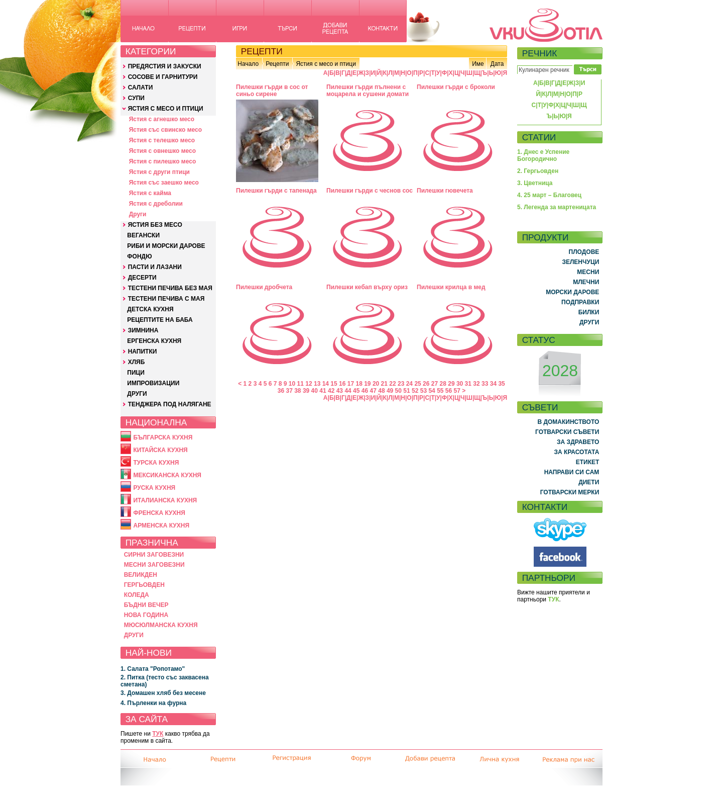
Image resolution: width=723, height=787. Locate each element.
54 (431, 390)
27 (434, 383)
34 (493, 383)
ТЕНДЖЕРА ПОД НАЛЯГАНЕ (169, 404)
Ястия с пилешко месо (162, 161)
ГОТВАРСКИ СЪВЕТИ (567, 431)
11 (300, 383)
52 (415, 390)
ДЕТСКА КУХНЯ (150, 309)
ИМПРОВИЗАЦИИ (153, 383)
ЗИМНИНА (143, 330)
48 (381, 390)
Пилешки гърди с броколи (456, 87)
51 (406, 390)
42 (331, 390)
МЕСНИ (588, 272)
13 (317, 383)
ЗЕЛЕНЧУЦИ (580, 262)
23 (401, 383)
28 (443, 383)
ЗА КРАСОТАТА (576, 452)
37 (289, 390)
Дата (497, 63)
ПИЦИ (136, 372)
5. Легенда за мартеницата (556, 207)
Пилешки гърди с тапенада (276, 190)
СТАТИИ (539, 137)
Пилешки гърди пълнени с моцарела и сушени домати (367, 90)
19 (367, 383)
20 (376, 383)
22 (392, 383)
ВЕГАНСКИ (143, 235)
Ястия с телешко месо (162, 140)
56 (448, 390)
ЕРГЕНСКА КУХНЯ (154, 340)
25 (417, 383)
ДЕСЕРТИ (142, 277)
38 (297, 390)
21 (384, 383)
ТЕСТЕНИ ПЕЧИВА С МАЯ (166, 298)
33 (484, 383)
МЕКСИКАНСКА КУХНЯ (167, 475)
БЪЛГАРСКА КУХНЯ (162, 437)
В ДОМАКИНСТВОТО (568, 421)
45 (356, 390)
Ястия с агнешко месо (161, 119)
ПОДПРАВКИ (580, 302)
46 (365, 390)
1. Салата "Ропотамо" (152, 668)
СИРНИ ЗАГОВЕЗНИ (154, 554)
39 (306, 390)
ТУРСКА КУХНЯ (156, 462)
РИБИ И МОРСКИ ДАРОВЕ (166, 245)
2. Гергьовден (537, 170)
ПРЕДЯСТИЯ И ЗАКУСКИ (164, 66)
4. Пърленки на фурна (153, 703)
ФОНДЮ (139, 256)
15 (333, 383)
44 (347, 390)
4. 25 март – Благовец (549, 195)
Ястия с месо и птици (325, 63)
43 (339, 390)
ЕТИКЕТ (587, 462)
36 (281, 390)
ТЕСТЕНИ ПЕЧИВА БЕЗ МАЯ (170, 288)
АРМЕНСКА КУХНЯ (161, 525)
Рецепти (277, 63)
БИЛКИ (588, 312)
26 (426, 383)
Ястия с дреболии (156, 203)
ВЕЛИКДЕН (140, 574)
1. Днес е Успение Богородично (543, 155)
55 (440, 390)
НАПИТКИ (142, 351)
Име (478, 63)
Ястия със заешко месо (164, 182)
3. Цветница (535, 183)
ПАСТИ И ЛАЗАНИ (155, 267)
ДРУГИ (137, 393)
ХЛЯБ (136, 362)
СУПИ (136, 98)
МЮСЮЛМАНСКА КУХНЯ (161, 625)
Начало (248, 63)
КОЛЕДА (136, 594)
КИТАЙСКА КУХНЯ (160, 450)
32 (476, 383)
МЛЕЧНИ (586, 282)
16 (342, 383)
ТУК (157, 733)
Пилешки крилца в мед (451, 287)
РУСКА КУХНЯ (154, 487)
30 (459, 383)
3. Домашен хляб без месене (163, 692)
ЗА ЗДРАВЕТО (578, 442)
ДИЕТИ (588, 482)
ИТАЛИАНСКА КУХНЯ (165, 500)
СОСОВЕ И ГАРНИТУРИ (163, 76)
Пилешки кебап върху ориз (367, 287)
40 (314, 390)
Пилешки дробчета (264, 287)
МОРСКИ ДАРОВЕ (572, 292)
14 (325, 383)
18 (358, 383)
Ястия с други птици (159, 172)
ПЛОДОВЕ (584, 251)
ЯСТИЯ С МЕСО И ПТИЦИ (165, 108)
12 (308, 383)
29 (451, 383)
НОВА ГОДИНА (146, 615)
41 (322, 390)
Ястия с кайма (150, 193)
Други (138, 214)
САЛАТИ (140, 87)
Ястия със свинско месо (165, 129)
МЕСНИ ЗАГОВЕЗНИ (154, 564)
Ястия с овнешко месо (162, 150)
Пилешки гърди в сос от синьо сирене (272, 90)
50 (398, 390)
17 (350, 383)
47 (373, 390)
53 (423, 390)
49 (390, 390)
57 (457, 390)
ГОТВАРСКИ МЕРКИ (569, 492)
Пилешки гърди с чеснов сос (369, 190)
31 (468, 383)
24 (409, 383)
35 (501, 383)
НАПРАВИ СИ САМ (571, 472)
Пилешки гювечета (445, 190)
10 (292, 383)
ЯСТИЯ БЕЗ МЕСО (155, 224)
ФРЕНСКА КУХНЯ (159, 512)
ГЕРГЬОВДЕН (144, 584)
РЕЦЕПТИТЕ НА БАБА (159, 319)
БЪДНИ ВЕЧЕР (146, 604)
